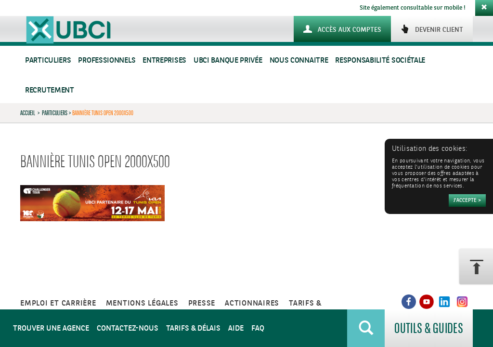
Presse (202, 303)
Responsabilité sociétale (380, 60)
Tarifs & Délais (193, 328)
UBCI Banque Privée (228, 60)
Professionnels (106, 60)
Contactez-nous (127, 328)
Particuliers (48, 60)
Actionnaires (252, 303)
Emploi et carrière (58, 303)
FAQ (257, 328)
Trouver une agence (51, 328)
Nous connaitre (299, 60)
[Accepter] (467, 200)
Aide (236, 328)
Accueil (27, 112)
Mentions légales (142, 303)
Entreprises (164, 60)
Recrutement (49, 90)
